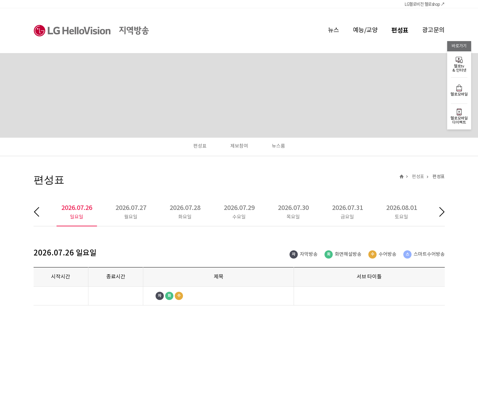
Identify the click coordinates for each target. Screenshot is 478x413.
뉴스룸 (278, 146)
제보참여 (239, 146)
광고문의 (433, 30)
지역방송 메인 (402, 176)
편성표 (399, 30)
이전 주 (42, 212)
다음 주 (437, 212)
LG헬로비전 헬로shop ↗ (425, 4)
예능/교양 (365, 30)
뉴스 (333, 30)
